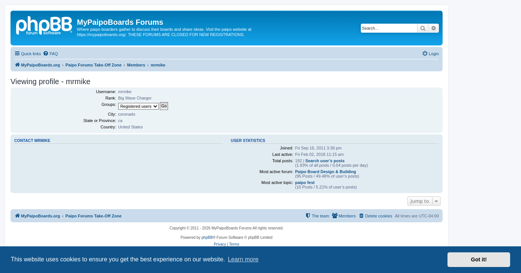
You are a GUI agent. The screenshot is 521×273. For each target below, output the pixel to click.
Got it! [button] (479, 259)
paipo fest (305, 182)
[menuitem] (50, 53)
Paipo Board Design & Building (325, 171)
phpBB (207, 237)
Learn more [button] (243, 259)
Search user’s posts (325, 160)
